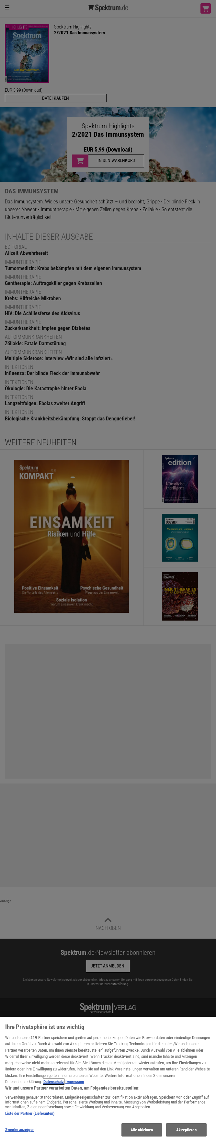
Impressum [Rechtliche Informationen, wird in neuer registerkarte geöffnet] (74, 1086)
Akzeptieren (186, 1134)
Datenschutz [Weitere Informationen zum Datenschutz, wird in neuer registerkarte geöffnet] (53, 1086)
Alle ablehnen (142, 1134)
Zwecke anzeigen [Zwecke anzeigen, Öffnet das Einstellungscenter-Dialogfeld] (19, 1134)
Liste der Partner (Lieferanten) (29, 1117)
